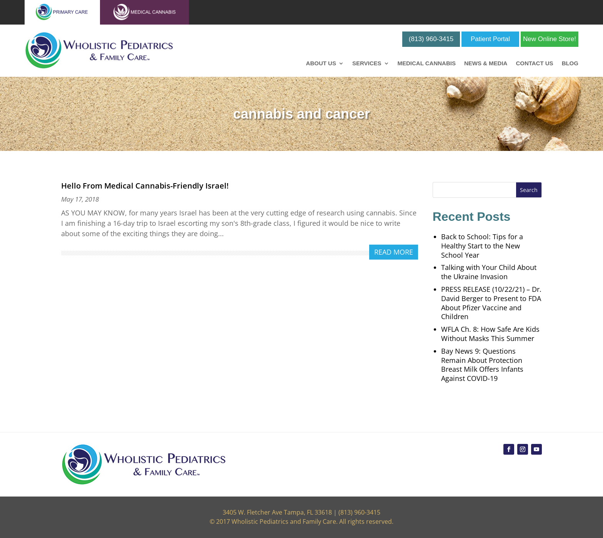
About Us (321, 63)
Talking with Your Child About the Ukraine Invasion (488, 272)
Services (366, 63)
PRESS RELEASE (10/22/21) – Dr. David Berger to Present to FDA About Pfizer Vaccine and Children (491, 303)
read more (393, 252)
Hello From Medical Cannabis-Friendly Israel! (145, 185)
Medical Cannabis (427, 63)
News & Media (486, 63)
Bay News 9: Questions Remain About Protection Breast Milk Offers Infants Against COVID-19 (482, 364)
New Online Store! (549, 39)
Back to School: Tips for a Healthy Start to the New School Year (482, 246)
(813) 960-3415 (431, 39)
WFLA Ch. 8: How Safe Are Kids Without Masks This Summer (490, 333)
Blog (570, 63)
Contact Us (534, 63)
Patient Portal (490, 39)
